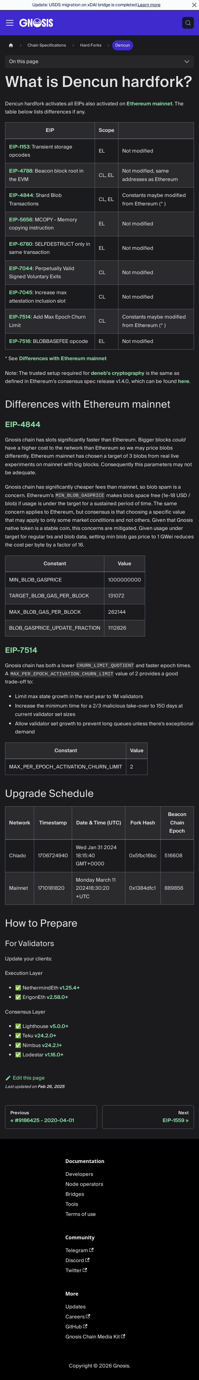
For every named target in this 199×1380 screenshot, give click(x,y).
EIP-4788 (20, 171)
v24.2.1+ (52, 1045)
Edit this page (25, 1078)
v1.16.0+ (54, 1054)
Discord (77, 1260)
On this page (24, 61)
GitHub (76, 1326)
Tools (71, 1204)
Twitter (76, 1270)
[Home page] (11, 45)
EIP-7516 (19, 341)
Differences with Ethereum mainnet (63, 358)
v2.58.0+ (57, 997)
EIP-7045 (20, 292)
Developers (79, 1174)
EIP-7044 (21, 268)
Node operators (84, 1184)
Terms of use (80, 1214)
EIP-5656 (20, 219)
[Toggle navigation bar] (9, 23)
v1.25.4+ (70, 988)
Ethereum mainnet (149, 103)
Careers (77, 1316)
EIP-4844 (21, 195)
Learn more (149, 5)
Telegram (79, 1250)
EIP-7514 (20, 317)
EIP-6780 (20, 244)
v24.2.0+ (45, 1035)
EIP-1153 (19, 147)
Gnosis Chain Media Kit (95, 1336)
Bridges (74, 1194)
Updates (75, 1306)
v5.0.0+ (59, 1026)
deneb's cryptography (117, 373)
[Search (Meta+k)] (188, 23)
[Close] (194, 5)
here (183, 381)
